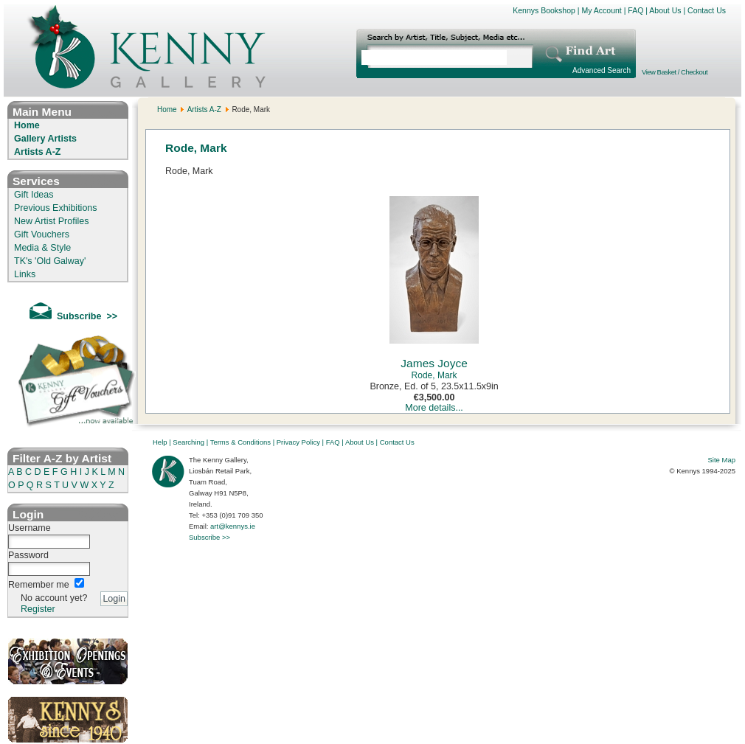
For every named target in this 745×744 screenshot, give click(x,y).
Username (29, 528)
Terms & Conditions (240, 442)
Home (27, 125)
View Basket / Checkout (674, 72)
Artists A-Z (37, 152)
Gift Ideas (34, 195)
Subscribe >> (209, 537)
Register (38, 609)
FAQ (635, 10)
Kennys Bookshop (544, 10)
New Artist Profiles (51, 221)
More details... (434, 408)
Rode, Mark (434, 375)
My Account (601, 10)
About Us (665, 10)
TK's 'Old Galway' (50, 261)
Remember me (38, 585)
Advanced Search (601, 70)
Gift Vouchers (41, 234)
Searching (188, 442)
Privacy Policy (298, 442)
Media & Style (42, 248)
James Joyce (434, 363)
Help (160, 442)
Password (28, 555)
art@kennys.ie (232, 526)
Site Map (722, 460)
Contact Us (706, 10)
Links (24, 274)
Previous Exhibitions (55, 208)
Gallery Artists (45, 138)
